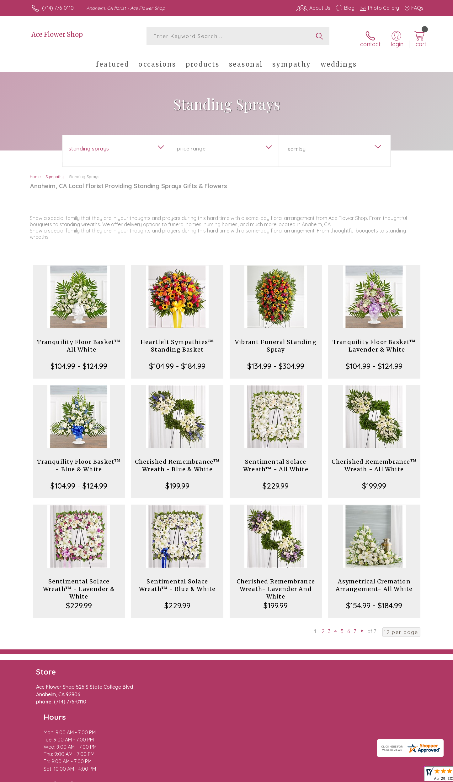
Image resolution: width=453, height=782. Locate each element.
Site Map (407, 776)
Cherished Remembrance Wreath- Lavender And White (276, 584)
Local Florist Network (368, 776)
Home (35, 172)
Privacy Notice (323, 776)
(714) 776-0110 (58, 8)
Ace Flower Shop (57, 34)
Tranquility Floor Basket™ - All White (78, 341)
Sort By (297, 145)
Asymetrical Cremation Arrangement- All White (374, 580)
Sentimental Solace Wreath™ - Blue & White (177, 580)
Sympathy (54, 172)
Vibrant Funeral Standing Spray (276, 341)
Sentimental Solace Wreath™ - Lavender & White (79, 584)
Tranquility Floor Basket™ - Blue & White (78, 461)
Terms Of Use (286, 776)
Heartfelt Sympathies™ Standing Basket (177, 341)
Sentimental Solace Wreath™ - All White (275, 461)
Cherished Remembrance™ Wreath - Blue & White (177, 461)
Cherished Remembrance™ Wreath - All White (374, 461)
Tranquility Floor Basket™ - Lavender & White (374, 341)
